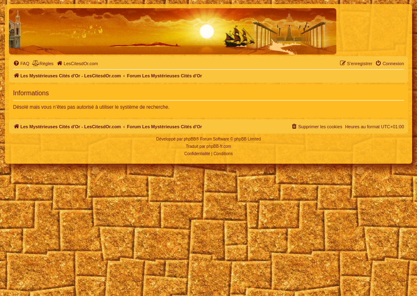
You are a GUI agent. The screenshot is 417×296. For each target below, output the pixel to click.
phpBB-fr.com (218, 146)
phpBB (190, 139)
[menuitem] (21, 63)
